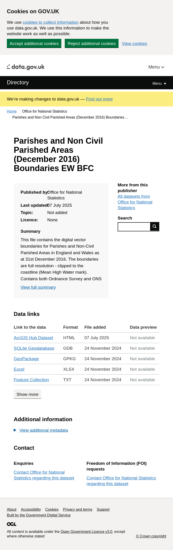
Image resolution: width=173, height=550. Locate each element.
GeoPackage (26, 358)
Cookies (52, 509)
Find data (154, 226)
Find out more (99, 99)
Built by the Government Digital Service (38, 515)
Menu (154, 66)
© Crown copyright (151, 536)
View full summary (38, 287)
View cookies (134, 43)
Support (103, 509)
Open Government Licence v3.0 (86, 532)
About (11, 509)
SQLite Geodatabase (34, 348)
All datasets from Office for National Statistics (135, 202)
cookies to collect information (50, 22)
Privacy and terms (77, 509)
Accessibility (31, 509)
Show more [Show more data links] (27, 394)
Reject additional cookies (92, 43)
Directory (18, 82)
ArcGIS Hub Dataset (33, 337)
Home (12, 111)
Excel (19, 369)
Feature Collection (31, 379)
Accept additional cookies (34, 43)
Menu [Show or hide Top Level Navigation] (158, 83)
